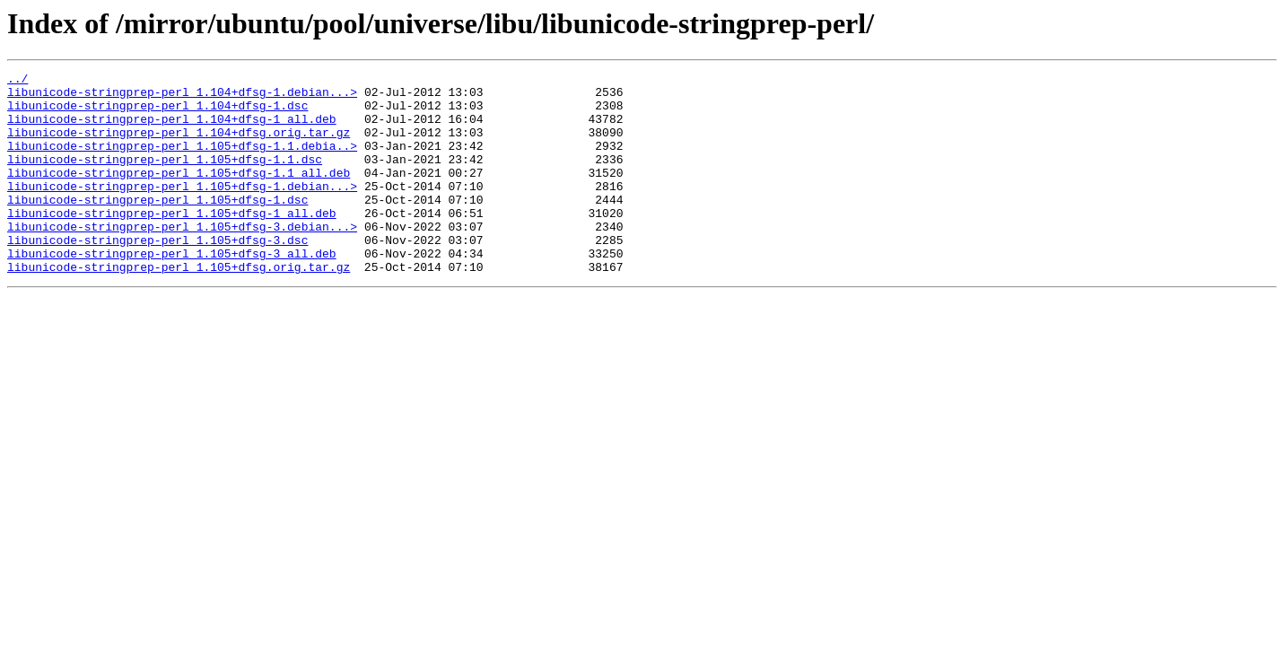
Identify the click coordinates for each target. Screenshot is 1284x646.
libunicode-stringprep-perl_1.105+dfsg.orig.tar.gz (178, 307)
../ (17, 81)
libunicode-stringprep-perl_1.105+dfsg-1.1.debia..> (182, 161)
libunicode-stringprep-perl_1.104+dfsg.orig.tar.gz (178, 145)
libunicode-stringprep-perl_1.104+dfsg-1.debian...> (182, 97)
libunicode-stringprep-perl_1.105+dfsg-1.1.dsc (164, 178)
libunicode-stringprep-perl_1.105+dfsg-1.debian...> (182, 210)
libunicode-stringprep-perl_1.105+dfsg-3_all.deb (171, 291)
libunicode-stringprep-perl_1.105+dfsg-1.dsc (157, 226)
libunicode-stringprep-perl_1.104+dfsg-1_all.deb (171, 129)
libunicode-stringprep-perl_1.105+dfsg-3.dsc (157, 274)
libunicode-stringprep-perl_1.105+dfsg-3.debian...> (182, 258)
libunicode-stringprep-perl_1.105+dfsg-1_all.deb (171, 242)
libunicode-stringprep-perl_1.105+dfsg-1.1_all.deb (178, 194)
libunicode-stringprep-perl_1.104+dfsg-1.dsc (157, 113)
